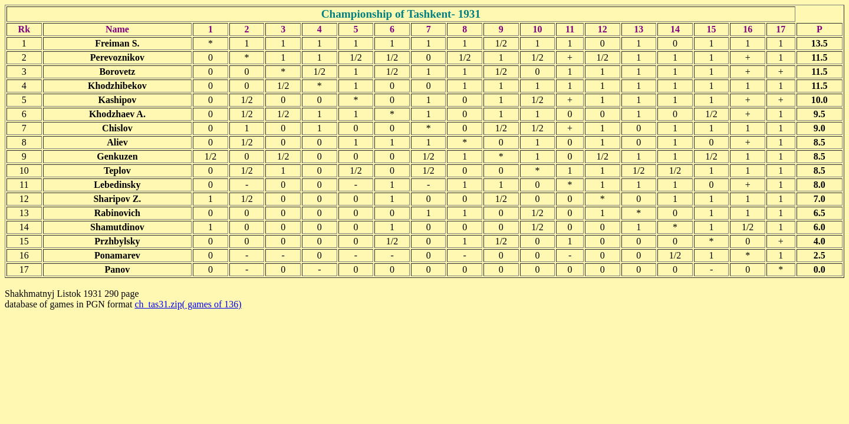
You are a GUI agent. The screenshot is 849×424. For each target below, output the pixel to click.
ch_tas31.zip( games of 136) (187, 304)
